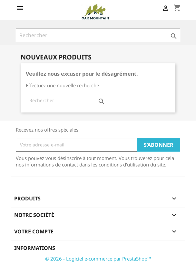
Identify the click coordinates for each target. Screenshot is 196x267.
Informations (34, 247)
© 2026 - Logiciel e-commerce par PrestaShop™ (98, 258)
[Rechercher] (98, 35)
